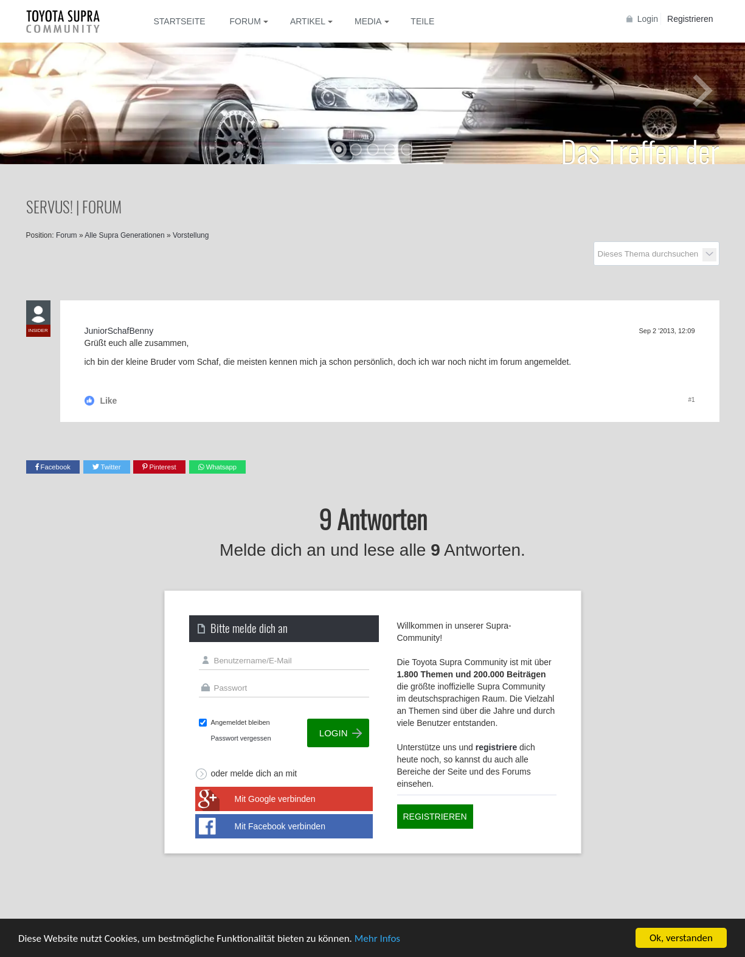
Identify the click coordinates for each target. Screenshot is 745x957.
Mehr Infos (377, 938)
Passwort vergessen (241, 738)
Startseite (180, 21)
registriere (496, 747)
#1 (691, 399)
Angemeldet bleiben (240, 722)
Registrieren (690, 19)
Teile (422, 21)
